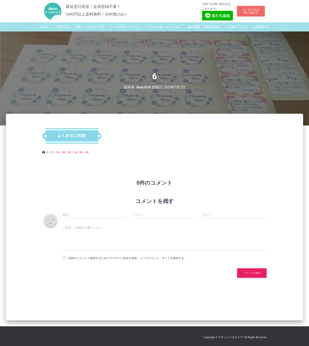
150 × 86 (60, 152)
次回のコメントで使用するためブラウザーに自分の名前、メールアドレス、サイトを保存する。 (127, 258)
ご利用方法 (62, 27)
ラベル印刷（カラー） (125, 27)
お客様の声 (261, 27)
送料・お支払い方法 (89, 27)
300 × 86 (72, 152)
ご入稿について (236, 27)
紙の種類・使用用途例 (203, 27)
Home (44, 27)
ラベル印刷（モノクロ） (164, 27)
